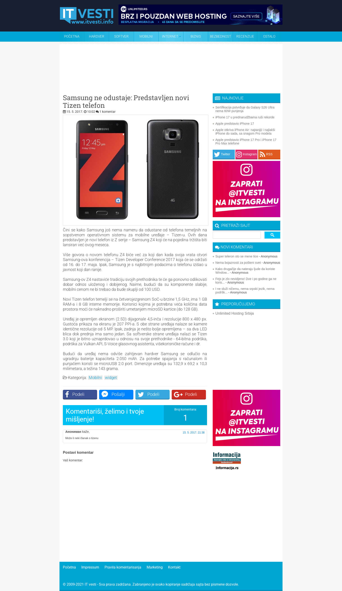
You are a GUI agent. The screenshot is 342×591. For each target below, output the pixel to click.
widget (111, 377)
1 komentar (108, 111)
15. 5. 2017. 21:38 (194, 432)
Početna (71, 36)
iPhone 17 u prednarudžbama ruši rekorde (244, 117)
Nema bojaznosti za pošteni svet (238, 262)
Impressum (90, 567)
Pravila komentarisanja (123, 567)
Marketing (155, 567)
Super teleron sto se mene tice (236, 256)
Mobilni (146, 36)
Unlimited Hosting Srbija (234, 313)
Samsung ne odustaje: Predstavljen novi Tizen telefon (126, 101)
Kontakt (174, 567)
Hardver (96, 36)
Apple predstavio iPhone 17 (234, 123)
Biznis (196, 36)
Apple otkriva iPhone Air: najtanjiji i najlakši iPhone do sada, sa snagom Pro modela (245, 131)
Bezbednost (220, 36)
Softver (121, 36)
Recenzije (245, 36)
